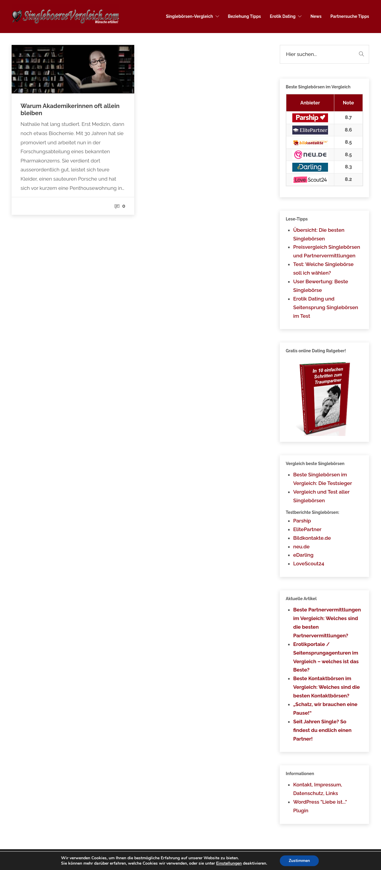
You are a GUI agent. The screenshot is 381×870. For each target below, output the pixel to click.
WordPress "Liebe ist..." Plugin (320, 806)
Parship (302, 521)
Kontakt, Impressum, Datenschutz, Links (317, 789)
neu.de (301, 547)
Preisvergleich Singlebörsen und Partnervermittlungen (326, 251)
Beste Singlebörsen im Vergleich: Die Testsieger (322, 479)
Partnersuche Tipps (349, 16)
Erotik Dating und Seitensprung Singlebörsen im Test (325, 307)
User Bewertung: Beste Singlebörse (320, 285)
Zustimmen (299, 860)
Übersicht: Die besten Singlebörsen (318, 234)
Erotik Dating (283, 16)
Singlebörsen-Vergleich (189, 16)
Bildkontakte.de (312, 538)
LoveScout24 (308, 564)
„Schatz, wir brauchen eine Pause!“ (325, 708)
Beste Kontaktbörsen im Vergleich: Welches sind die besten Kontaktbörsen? (326, 687)
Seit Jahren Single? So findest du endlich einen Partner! (322, 730)
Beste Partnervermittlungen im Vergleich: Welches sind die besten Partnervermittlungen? (327, 623)
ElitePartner (307, 529)
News (315, 16)
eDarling (303, 555)
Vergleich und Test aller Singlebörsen (321, 496)
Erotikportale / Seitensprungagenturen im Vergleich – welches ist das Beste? (326, 657)
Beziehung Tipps (244, 16)
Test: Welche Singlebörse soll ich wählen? (323, 268)
